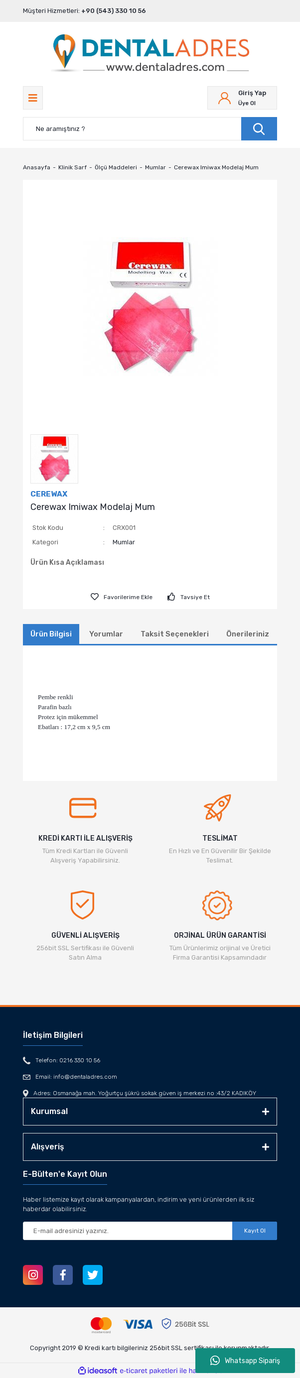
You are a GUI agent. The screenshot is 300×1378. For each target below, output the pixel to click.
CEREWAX (48, 494)
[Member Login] (242, 98)
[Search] (150, 128)
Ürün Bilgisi (51, 633)
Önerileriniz (247, 633)
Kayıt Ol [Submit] (255, 1230)
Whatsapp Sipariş (245, 1360)
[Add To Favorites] (121, 597)
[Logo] (150, 54)
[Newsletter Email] (150, 1231)
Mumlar (124, 542)
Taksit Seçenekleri (175, 633)
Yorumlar (106, 633)
